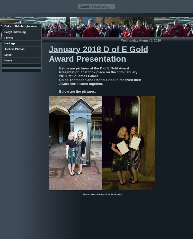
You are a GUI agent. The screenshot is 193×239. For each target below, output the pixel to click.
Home (8, 60)
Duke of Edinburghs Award (21, 26)
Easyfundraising (15, 32)
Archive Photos (14, 49)
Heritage (9, 43)
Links (8, 54)
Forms (8, 37)
